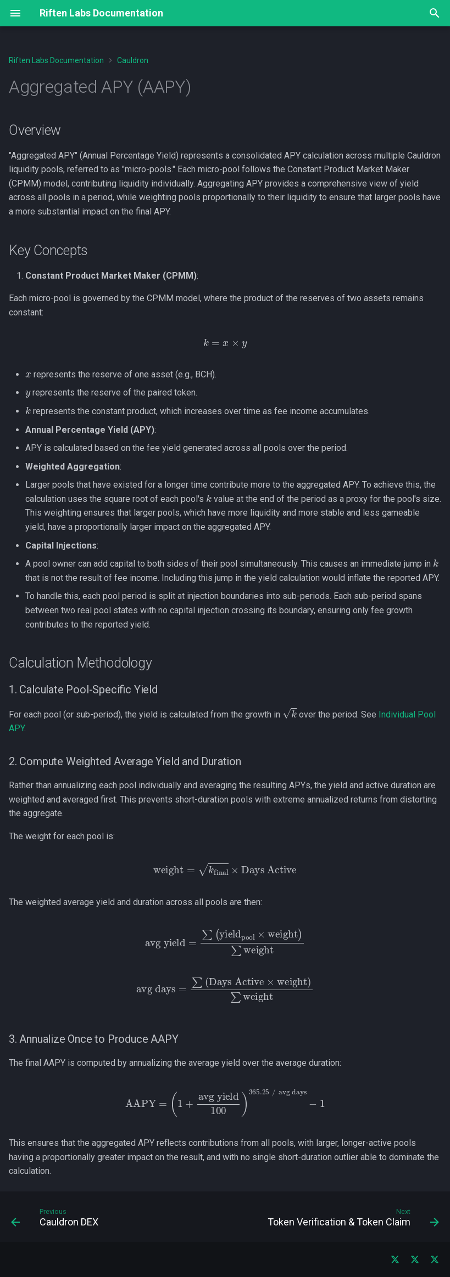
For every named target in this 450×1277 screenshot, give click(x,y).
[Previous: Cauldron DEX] (56, 1220)
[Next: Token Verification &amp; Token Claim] (351, 1220)
